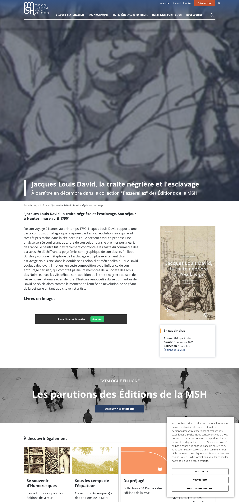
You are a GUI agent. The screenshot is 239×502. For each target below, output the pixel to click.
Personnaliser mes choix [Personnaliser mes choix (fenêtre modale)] (200, 488)
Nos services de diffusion (167, 14)
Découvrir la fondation (70, 14)
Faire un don (204, 3)
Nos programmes (98, 14)
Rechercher (212, 15)
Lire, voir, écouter (181, 3)
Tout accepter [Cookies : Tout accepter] (200, 471)
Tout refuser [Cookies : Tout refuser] (200, 480)
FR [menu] (219, 3)
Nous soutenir (194, 14)
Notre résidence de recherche (130, 14)
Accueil (27, 205)
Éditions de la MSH (174, 350)
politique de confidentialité (193, 461)
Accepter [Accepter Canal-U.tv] (97, 319)
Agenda (164, 3)
